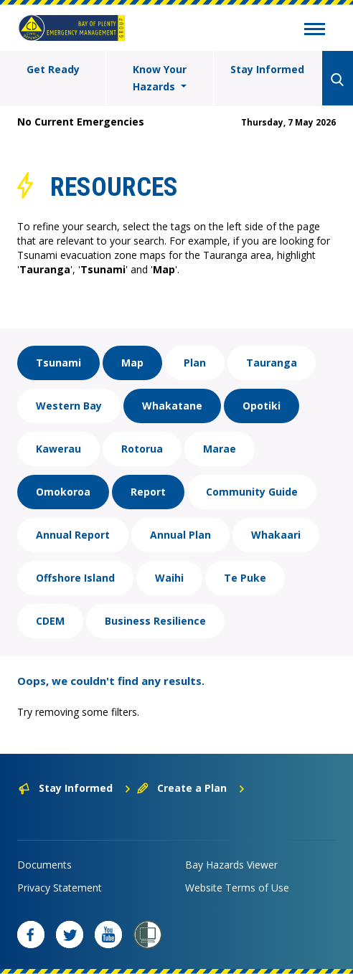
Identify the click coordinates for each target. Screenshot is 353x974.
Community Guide (252, 491)
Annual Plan (180, 535)
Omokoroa (63, 491)
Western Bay (69, 405)
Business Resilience (155, 621)
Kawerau (58, 448)
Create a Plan (191, 788)
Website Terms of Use (237, 887)
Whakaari (276, 535)
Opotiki (262, 405)
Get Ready (53, 69)
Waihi (169, 578)
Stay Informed (267, 69)
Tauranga (271, 362)
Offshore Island (75, 578)
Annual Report (73, 535)
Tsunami (58, 362)
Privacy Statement (59, 887)
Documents (44, 864)
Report (148, 491)
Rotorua (142, 448)
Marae (219, 448)
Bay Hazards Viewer (231, 864)
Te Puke (245, 578)
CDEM (50, 621)
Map (132, 362)
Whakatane (172, 405)
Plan (195, 362)
